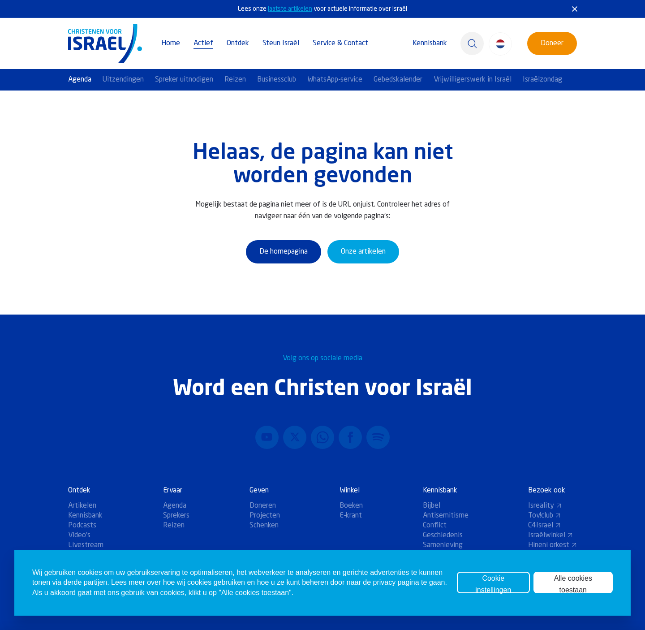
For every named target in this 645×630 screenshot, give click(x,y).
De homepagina (283, 251)
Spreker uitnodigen (184, 79)
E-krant (351, 515)
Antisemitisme (446, 515)
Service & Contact (340, 43)
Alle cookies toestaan (573, 583)
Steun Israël (280, 43)
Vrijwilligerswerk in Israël (473, 79)
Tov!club (544, 515)
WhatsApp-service (334, 79)
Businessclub (276, 79)
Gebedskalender (398, 79)
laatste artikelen (290, 9)
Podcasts (82, 525)
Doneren (262, 505)
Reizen (235, 79)
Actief (203, 43)
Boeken (351, 505)
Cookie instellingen (493, 583)
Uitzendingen (123, 79)
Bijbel (431, 505)
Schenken (264, 525)
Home (170, 43)
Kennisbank (430, 43)
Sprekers (176, 515)
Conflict (435, 525)
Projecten (264, 515)
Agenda (79, 79)
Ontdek (238, 43)
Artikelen (82, 505)
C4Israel (544, 525)
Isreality (545, 505)
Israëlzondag (542, 79)
